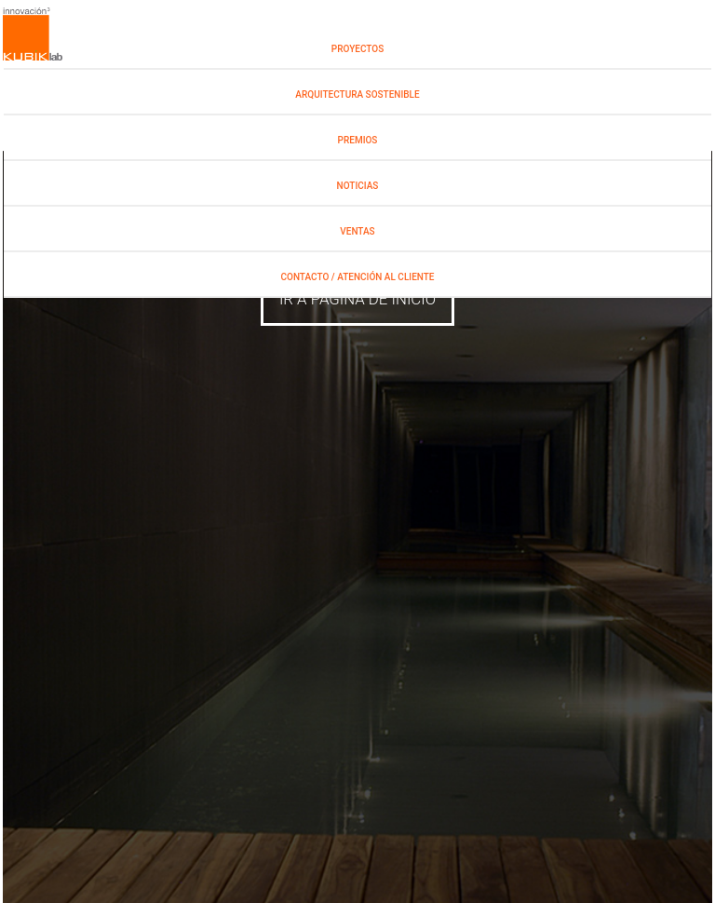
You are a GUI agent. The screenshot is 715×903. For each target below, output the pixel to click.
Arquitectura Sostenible (357, 94)
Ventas (357, 231)
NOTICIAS (358, 186)
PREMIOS (358, 140)
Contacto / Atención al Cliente (358, 277)
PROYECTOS (357, 49)
